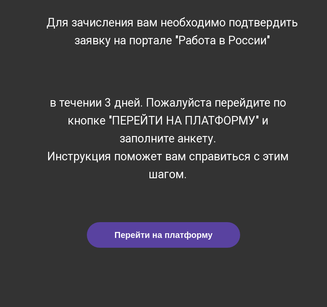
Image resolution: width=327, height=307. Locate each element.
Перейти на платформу (163, 235)
